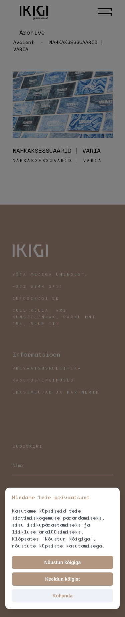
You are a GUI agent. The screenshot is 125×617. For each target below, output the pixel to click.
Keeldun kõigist (62, 579)
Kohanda (63, 595)
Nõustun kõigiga (62, 562)
